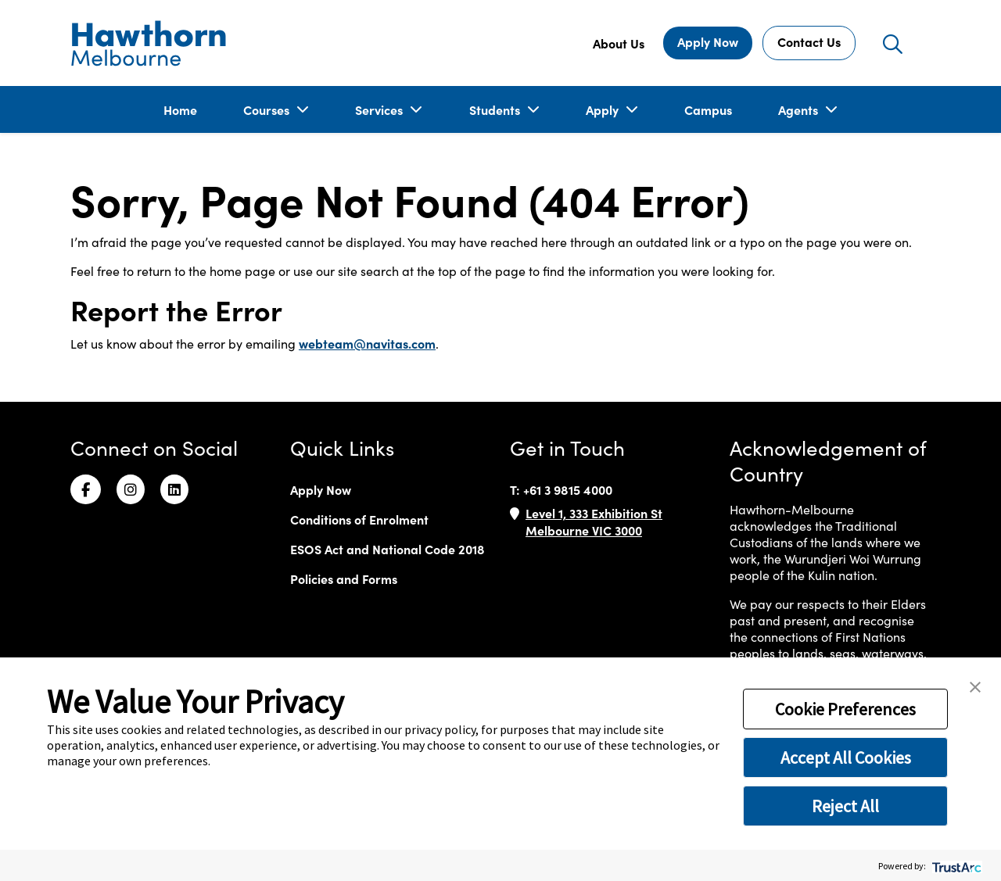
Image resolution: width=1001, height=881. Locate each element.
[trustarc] (955, 866)
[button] (975, 686)
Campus (708, 109)
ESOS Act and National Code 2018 (387, 548)
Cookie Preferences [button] (845, 709)
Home (180, 109)
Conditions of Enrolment (359, 519)
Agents (799, 109)
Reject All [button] (845, 806)
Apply (604, 109)
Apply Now (707, 41)
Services (380, 109)
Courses (267, 109)
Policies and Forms (343, 578)
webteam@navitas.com (367, 343)
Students (496, 109)
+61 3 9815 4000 (567, 489)
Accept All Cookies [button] (845, 757)
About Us (618, 43)
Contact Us (809, 41)
